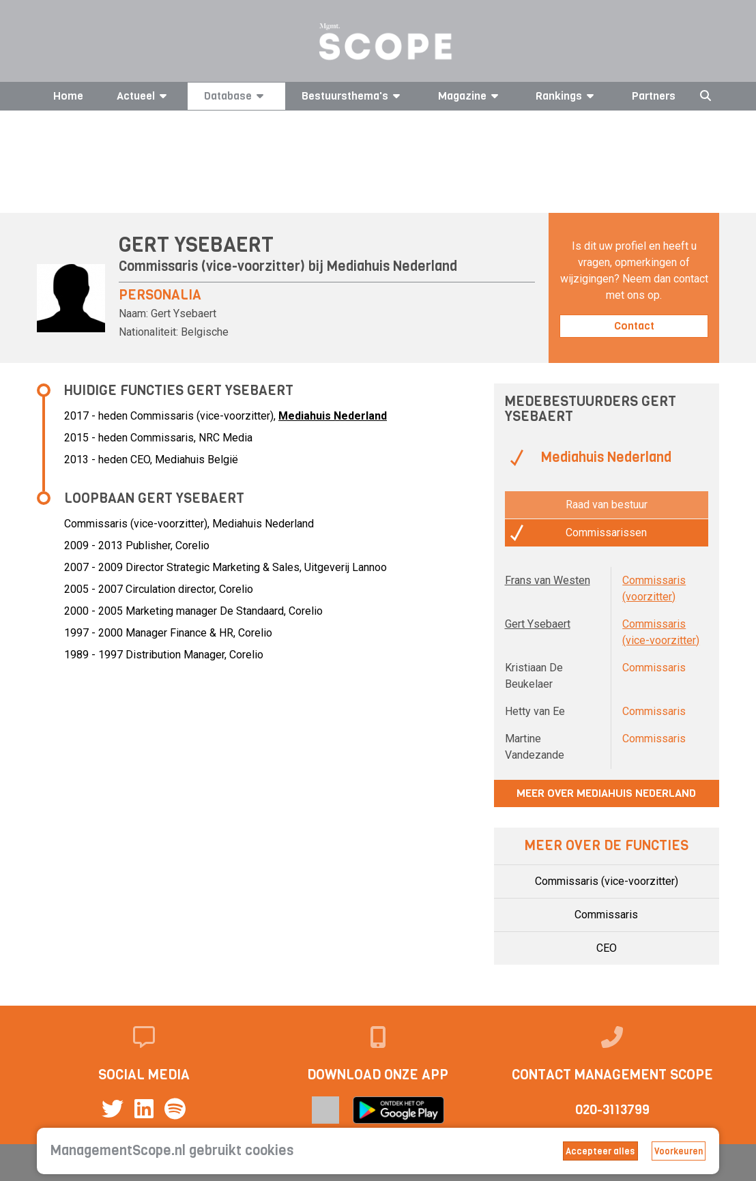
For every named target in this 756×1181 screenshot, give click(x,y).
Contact (634, 326)
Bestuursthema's (353, 96)
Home (68, 96)
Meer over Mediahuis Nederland (606, 793)
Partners (653, 96)
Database (236, 96)
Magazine (470, 96)
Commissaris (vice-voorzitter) (606, 881)
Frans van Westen (547, 580)
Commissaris (606, 914)
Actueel (144, 96)
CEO (606, 948)
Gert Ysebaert (537, 623)
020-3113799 (612, 1109)
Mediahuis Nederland (392, 266)
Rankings (567, 96)
